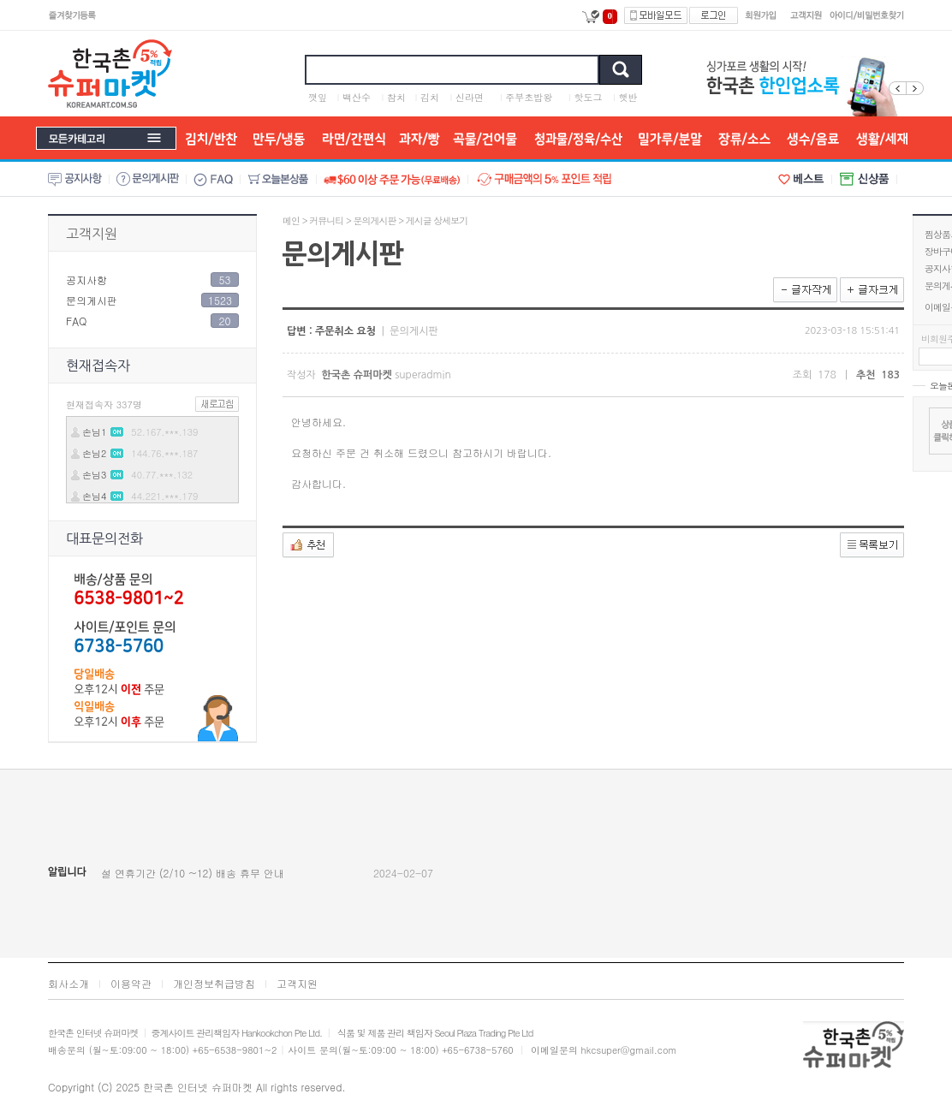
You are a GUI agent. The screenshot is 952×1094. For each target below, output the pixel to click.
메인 (291, 220)
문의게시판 (91, 300)
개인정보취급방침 (214, 983)
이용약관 (131, 983)
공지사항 (86, 279)
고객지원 (91, 234)
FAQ (76, 320)
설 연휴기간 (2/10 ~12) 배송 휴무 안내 (192, 872)
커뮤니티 (326, 220)
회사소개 (68, 983)
